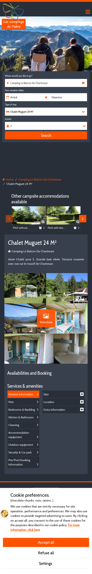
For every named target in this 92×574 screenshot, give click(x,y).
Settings (46, 563)
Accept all (46, 542)
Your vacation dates (14, 90)
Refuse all (46, 552)
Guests (8, 119)
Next (82, 218)
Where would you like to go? (18, 75)
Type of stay (10, 104)
